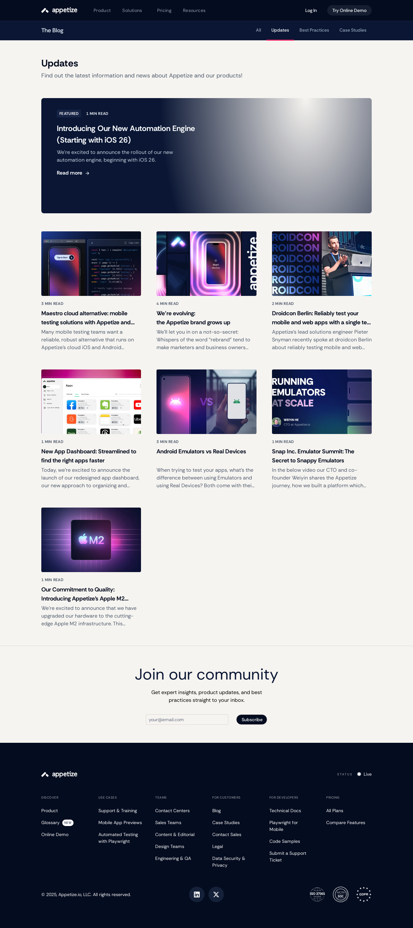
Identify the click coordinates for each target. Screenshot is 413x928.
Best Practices (314, 30)
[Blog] (235, 811)
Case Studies (353, 30)
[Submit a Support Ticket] (292, 856)
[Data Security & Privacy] (235, 861)
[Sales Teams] (178, 823)
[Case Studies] (235, 823)
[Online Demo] (64, 835)
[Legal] (235, 846)
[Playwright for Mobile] (292, 826)
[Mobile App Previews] (121, 823)
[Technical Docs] (292, 811)
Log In (311, 10)
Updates (280, 30)
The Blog (52, 30)
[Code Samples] (292, 841)
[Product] (64, 811)
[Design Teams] (178, 846)
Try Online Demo (349, 10)
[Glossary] (64, 823)
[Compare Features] (349, 823)
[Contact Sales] (235, 835)
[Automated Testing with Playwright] (121, 838)
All (258, 30)
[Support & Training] (121, 811)
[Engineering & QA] (178, 858)
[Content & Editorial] (178, 835)
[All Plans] (349, 811)
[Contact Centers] (178, 811)
